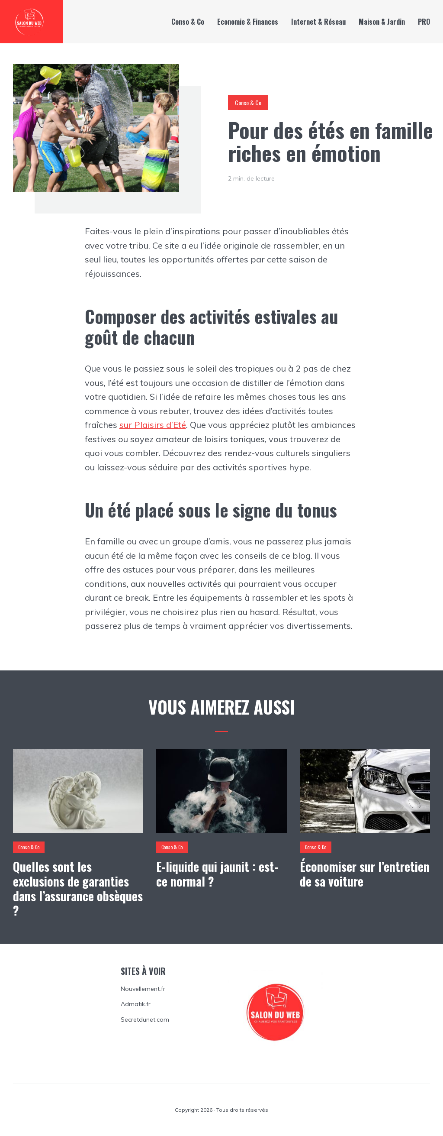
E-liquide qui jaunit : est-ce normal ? (217, 873)
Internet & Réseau (318, 21)
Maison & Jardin (382, 21)
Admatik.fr (136, 1004)
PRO (424, 21)
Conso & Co (187, 21)
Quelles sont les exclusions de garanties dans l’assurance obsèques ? (78, 888)
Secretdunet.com (145, 1019)
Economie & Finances (247, 21)
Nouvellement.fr (143, 989)
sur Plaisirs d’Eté (152, 424)
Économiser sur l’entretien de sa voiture (365, 873)
